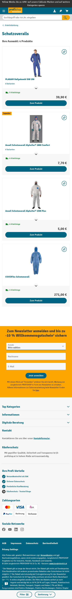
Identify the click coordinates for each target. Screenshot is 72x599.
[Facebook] (3, 530)
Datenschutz (32, 543)
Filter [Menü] (24, 594)
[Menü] (4, 11)
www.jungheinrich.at (58, 563)
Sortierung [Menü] (45, 594)
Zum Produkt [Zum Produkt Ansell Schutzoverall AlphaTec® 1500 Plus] (36, 234)
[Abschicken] (36, 375)
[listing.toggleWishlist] (64, 51)
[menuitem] (55, 11)
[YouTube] (10, 530)
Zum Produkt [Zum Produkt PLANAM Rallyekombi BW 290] (36, 103)
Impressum (16, 543)
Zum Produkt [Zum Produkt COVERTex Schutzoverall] (36, 300)
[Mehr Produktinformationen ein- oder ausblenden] (36, 88)
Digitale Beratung (13, 422)
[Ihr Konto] (55, 11)
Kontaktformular (42, 438)
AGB (4, 543)
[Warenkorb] (67, 11)
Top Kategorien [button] (36, 406)
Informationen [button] (36, 414)
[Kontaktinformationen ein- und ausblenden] (6, 584)
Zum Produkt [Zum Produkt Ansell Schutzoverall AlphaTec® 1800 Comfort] (36, 169)
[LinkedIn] (16, 530)
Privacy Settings (10, 549)
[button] (36, 423)
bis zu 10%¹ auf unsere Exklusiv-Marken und (37, 2)
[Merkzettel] (61, 11)
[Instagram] (22, 530)
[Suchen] (66, 17)
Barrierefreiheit (50, 543)
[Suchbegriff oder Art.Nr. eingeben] (32, 17)
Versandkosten (47, 555)
